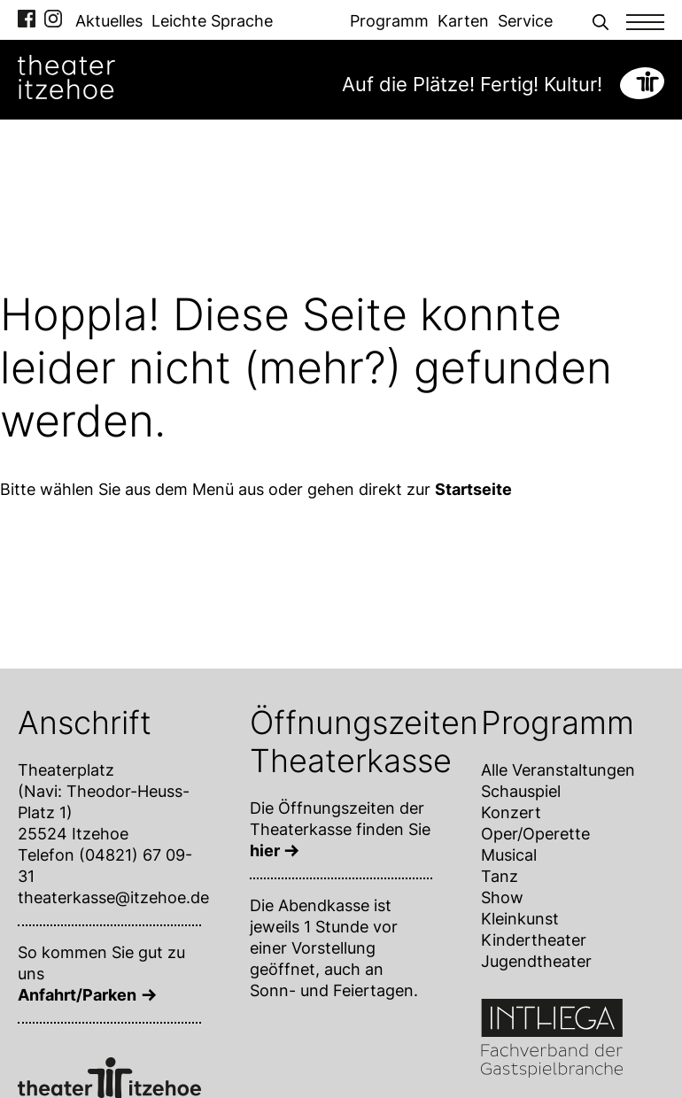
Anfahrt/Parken (77, 995)
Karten (463, 21)
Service (525, 21)
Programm (389, 21)
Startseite (473, 489)
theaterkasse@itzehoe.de (113, 897)
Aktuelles (109, 21)
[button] (600, 20)
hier (265, 850)
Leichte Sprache (212, 21)
